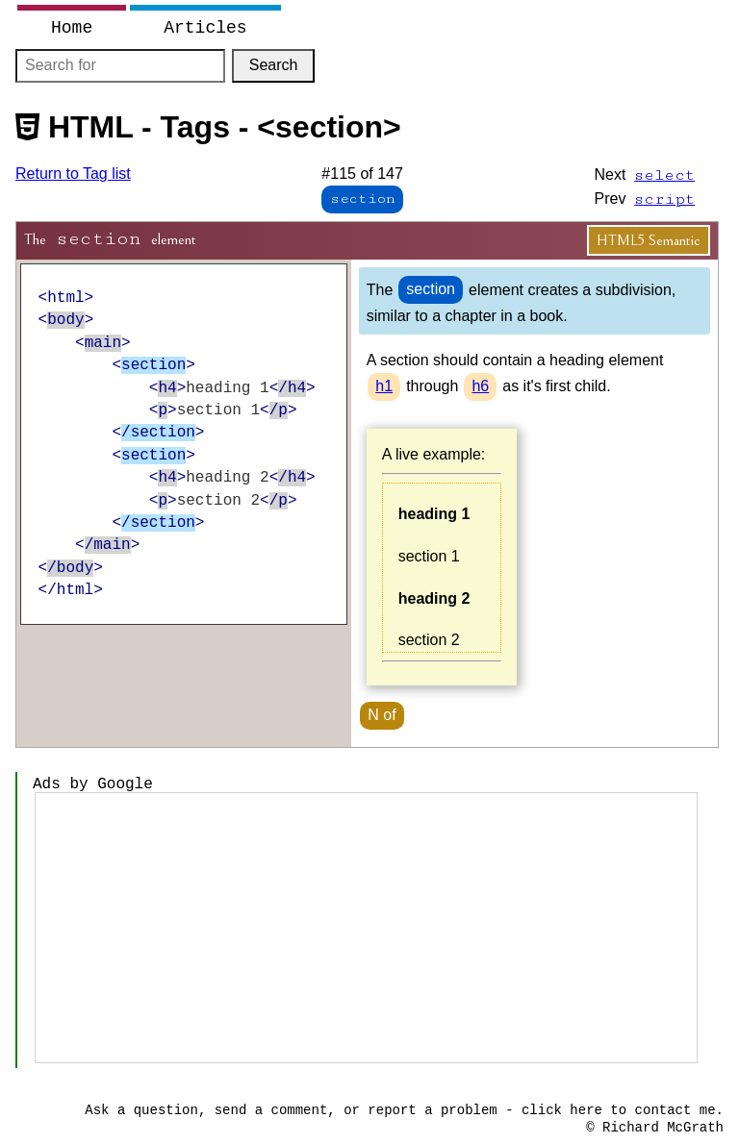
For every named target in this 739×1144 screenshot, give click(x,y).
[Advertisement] (366, 927)
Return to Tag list (73, 173)
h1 (384, 386)
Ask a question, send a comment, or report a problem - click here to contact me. (404, 1110)
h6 (480, 386)
